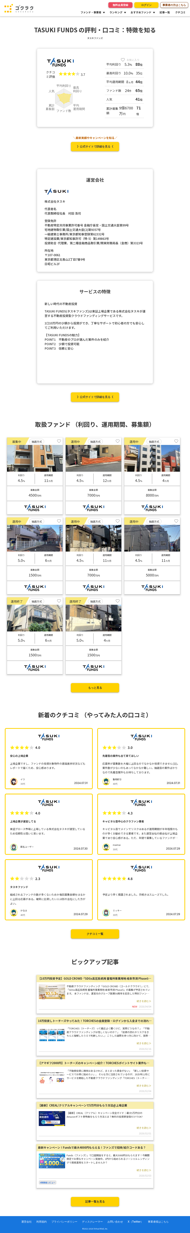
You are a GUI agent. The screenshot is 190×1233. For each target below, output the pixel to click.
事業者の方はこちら (174, 5)
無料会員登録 (120, 5)
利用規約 (41, 1221)
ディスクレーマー (92, 1221)
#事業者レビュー (47, 1182)
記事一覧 (165, 12)
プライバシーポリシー (64, 1221)
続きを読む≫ (144, 1001)
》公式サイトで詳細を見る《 (95, 146)
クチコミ (180, 12)
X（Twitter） (135, 1221)
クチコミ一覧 (95, 934)
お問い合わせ (115, 1221)
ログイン (146, 5)
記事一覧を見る (95, 1201)
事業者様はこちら (158, 1221)
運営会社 (26, 1221)
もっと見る (95, 687)
